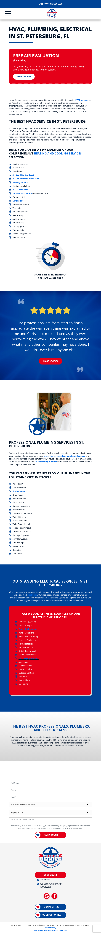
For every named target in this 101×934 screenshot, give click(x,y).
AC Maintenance (20, 189)
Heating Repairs (20, 182)
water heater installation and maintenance (64, 456)
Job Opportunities (51, 915)
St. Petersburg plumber (46, 462)
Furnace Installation (22, 193)
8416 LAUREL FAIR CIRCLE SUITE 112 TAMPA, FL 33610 (51, 886)
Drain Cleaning (20, 491)
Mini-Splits (18, 201)
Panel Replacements (28, 629)
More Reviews (50, 361)
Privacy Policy (50, 928)
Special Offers (51, 907)
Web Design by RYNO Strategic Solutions (50, 930)
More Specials (23, 76)
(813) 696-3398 (45, 879)
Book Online (50, 875)
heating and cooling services (58, 153)
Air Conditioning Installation (26, 178)
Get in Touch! (51, 835)
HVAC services (81, 100)
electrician (32, 595)
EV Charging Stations (28, 658)
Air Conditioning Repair (24, 175)
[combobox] (50, 804)
